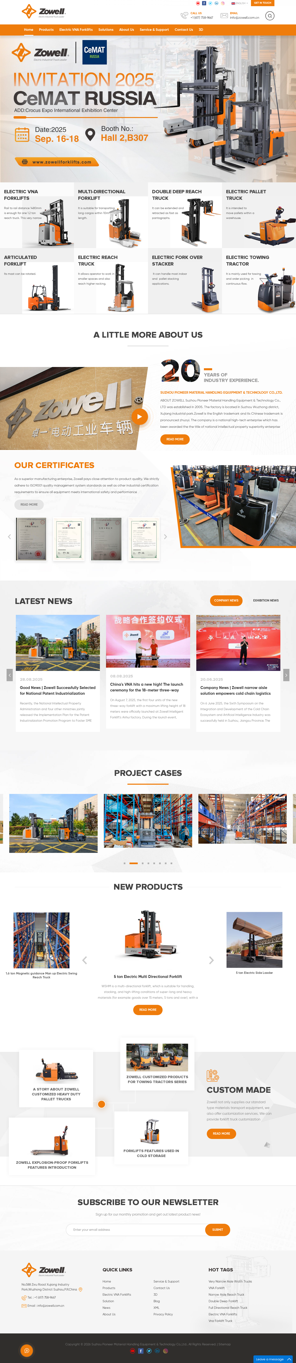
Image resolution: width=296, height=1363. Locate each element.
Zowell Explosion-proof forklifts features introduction (52, 1165)
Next (165, 537)
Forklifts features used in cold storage (151, 1153)
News (106, 1307)
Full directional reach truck (228, 1307)
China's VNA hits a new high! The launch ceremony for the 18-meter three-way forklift (146, 688)
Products (46, 30)
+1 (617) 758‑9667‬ (202, 18)
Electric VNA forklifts (223, 1314)
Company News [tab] (226, 600)
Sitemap (225, 1344)
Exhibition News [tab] (266, 600)
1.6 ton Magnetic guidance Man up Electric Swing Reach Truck (41, 975)
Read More (175, 439)
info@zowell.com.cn (244, 18)
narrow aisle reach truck (226, 1294)
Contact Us (184, 30)
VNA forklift (217, 1288)
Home (28, 30)
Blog (157, 1301)
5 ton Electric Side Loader (254, 972)
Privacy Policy (163, 1314)
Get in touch (262, 3)
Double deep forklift (223, 1301)
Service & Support (154, 30)
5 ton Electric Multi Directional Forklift (148, 977)
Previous (9, 537)
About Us (126, 30)
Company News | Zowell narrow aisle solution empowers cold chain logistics (235, 691)
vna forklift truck (220, 1321)
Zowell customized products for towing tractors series (157, 1079)
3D (201, 30)
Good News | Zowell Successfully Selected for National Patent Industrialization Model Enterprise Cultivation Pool (58, 691)
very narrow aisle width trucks (230, 1281)
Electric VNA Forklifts (76, 30)
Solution (108, 1301)
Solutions (105, 30)
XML (156, 1307)
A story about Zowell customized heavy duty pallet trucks (56, 1094)
